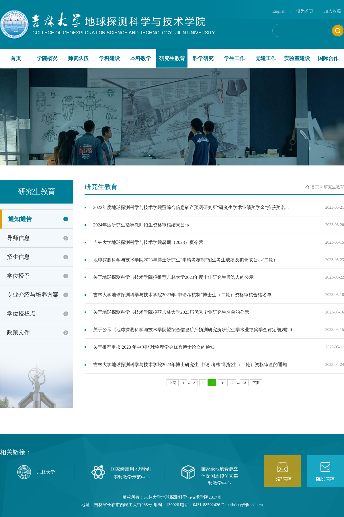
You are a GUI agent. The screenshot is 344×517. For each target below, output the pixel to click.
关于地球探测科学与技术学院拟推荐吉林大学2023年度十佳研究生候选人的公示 (173, 277)
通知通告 (20, 219)
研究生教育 (172, 58)
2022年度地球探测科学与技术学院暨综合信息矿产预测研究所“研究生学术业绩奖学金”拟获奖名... (191, 207)
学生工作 (234, 58)
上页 (172, 383)
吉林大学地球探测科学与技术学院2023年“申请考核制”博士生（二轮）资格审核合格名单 (182, 294)
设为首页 (304, 11)
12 (231, 383)
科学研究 (203, 58)
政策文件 (18, 332)
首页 (16, 58)
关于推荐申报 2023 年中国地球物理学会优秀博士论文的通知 (154, 347)
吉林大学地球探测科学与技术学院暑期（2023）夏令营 (148, 242)
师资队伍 (78, 58)
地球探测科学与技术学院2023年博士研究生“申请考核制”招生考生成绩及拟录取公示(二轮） (185, 259)
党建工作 (265, 58)
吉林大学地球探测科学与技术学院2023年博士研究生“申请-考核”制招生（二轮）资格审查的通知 (190, 364)
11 (222, 383)
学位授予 (18, 276)
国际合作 (328, 58)
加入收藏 (332, 11)
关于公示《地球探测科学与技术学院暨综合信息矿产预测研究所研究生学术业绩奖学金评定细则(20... (194, 329)
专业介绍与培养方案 (32, 294)
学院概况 (47, 58)
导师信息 (18, 238)
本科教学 (140, 58)
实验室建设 (297, 58)
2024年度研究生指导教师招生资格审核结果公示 (141, 224)
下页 (256, 383)
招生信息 (18, 257)
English (279, 11)
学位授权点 (21, 313)
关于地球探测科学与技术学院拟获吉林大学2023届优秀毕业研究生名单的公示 (171, 312)
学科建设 (109, 58)
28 (244, 383)
